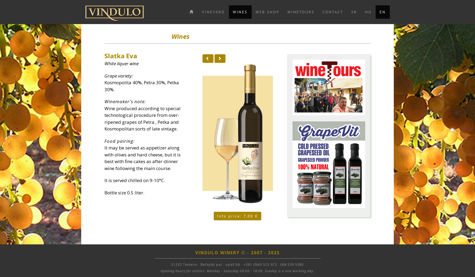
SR (354, 12)
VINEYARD (213, 12)
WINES (240, 12)
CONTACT (332, 12)
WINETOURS (300, 12)
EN (383, 12)
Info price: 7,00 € (237, 216)
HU (368, 12)
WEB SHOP (267, 12)
